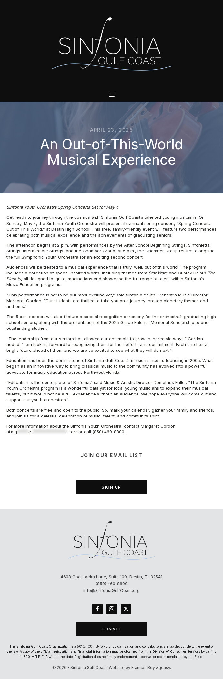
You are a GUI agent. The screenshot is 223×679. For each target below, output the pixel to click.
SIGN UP (111, 487)
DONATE (111, 628)
